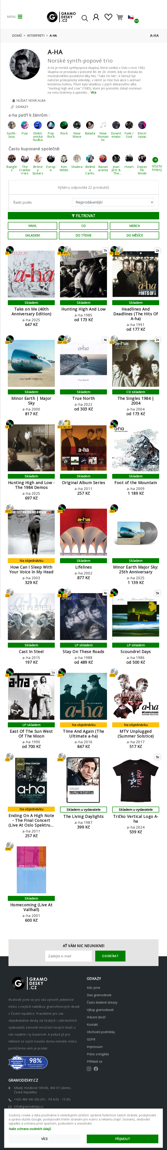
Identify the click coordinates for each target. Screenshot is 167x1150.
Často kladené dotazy (102, 1002)
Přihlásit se (94, 1061)
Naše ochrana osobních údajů (30, 1129)
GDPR (91, 1039)
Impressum (95, 1046)
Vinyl (32, 226)
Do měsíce (134, 235)
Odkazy (19, 107)
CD (83, 226)
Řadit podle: (22, 202)
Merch (134, 226)
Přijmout (122, 1139)
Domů (17, 35)
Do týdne (83, 235)
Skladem (32, 235)
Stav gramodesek (99, 995)
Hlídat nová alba (28, 100)
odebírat (110, 956)
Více (93, 92)
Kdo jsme (93, 987)
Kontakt (92, 1024)
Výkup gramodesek (100, 1010)
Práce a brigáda (98, 1054)
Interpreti (35, 35)
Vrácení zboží (96, 1017)
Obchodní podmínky (101, 1032)
